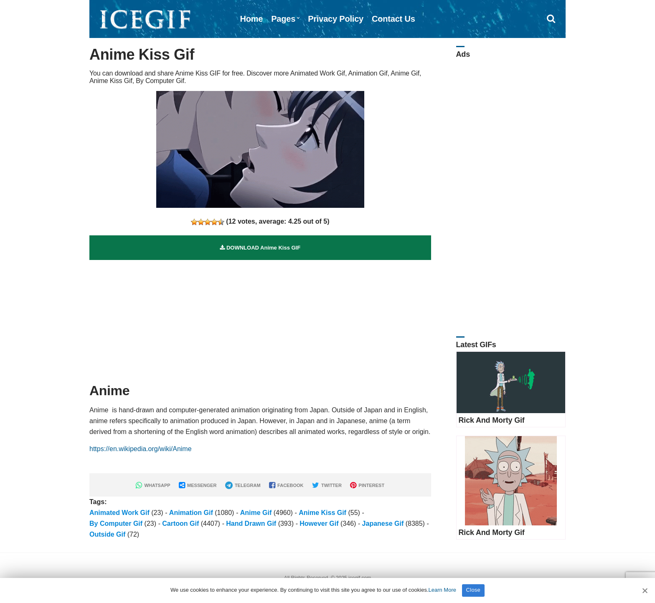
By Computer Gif (115, 523)
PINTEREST (367, 485)
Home (251, 18)
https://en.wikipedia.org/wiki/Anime (140, 448)
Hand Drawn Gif (251, 523)
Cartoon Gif (180, 523)
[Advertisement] (260, 318)
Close (473, 590)
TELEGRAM (243, 485)
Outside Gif (107, 534)
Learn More (442, 590)
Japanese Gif (383, 523)
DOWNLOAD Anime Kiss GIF (260, 248)
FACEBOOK (286, 485)
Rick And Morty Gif (492, 420)
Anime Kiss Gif (322, 512)
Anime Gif (256, 512)
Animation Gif (191, 512)
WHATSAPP (153, 485)
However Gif (319, 523)
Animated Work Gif (119, 512)
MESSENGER (197, 485)
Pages (283, 18)
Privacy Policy (335, 18)
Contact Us (393, 18)
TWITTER (327, 485)
